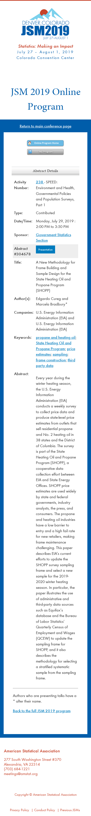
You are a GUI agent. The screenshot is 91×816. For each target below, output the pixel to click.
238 (40, 182)
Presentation (45, 249)
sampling (60, 354)
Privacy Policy (19, 810)
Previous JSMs (70, 810)
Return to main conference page (45, 126)
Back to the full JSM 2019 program (42, 710)
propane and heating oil (55, 337)
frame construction (51, 360)
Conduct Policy (44, 810)
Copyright (21, 794)
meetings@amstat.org (21, 773)
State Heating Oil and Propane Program (53, 345)
